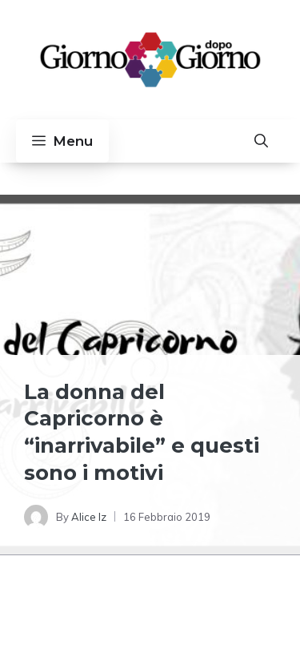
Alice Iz (88, 516)
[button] (261, 141)
